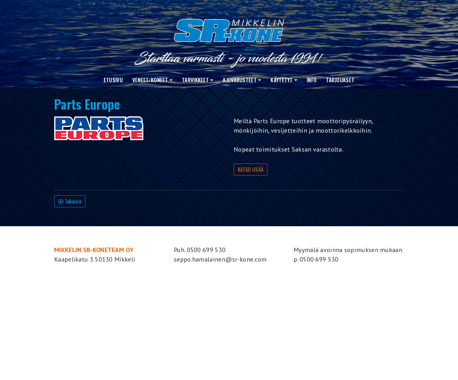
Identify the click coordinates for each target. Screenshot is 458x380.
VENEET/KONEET (150, 80)
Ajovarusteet (240, 80)
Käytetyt (282, 80)
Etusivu (113, 80)
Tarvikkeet (195, 80)
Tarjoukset (340, 80)
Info (312, 80)
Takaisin (69, 201)
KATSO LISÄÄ (250, 169)
